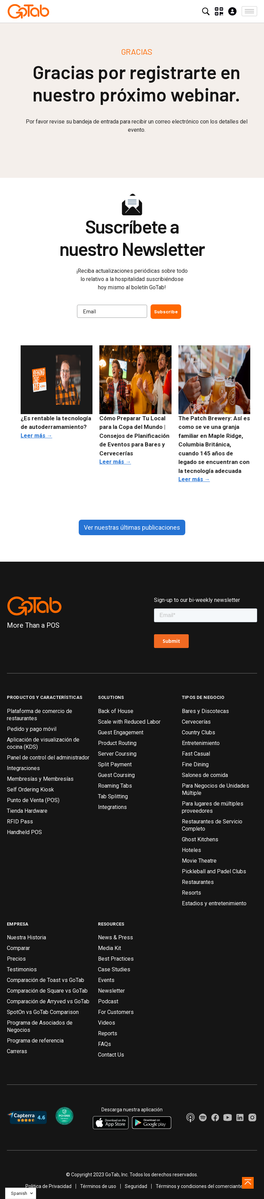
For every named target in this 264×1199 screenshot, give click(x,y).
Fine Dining (195, 764)
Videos (106, 1022)
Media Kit (109, 948)
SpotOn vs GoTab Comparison (43, 1012)
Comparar (18, 948)
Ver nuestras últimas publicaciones (132, 527)
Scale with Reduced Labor (129, 722)
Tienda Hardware (27, 811)
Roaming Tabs (115, 785)
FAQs (104, 1044)
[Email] (112, 311)
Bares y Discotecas (205, 711)
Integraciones (23, 768)
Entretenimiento (201, 743)
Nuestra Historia (26, 937)
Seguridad (136, 1186)
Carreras (17, 1051)
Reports (107, 1033)
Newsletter (111, 990)
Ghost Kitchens (200, 839)
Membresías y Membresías (40, 779)
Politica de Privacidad (48, 1186)
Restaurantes (198, 882)
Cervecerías (196, 722)
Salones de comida (205, 775)
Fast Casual (196, 753)
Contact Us (111, 1054)
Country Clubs (198, 732)
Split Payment (115, 764)
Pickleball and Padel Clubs (214, 871)
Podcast (108, 1001)
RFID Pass (20, 821)
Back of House (115, 711)
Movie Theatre (199, 860)
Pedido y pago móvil (31, 729)
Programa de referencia (35, 1040)
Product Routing (117, 743)
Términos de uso (98, 1186)
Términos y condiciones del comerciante (199, 1186)
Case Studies (114, 969)
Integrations (112, 807)
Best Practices (116, 958)
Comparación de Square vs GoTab (47, 990)
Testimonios (22, 969)
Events (106, 980)
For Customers (116, 1012)
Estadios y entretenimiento (214, 903)
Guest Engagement (120, 732)
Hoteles (191, 850)
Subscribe (166, 311)
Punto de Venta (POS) (33, 800)
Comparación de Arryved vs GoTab (48, 1001)
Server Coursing (117, 753)
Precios (16, 958)
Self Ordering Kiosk (30, 789)
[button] (249, 11)
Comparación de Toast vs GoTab (45, 980)
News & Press (115, 937)
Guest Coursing (116, 775)
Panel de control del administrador (48, 757)
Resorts (191, 892)
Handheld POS (24, 832)
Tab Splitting (113, 796)
